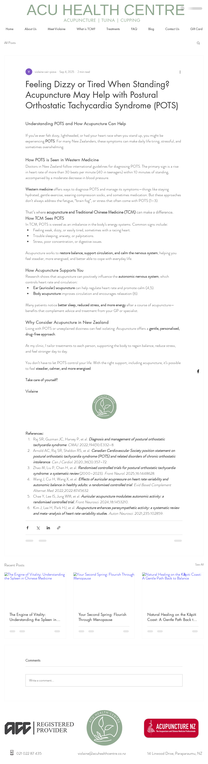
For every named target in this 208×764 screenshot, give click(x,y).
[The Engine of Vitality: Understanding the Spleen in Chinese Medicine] (35, 589)
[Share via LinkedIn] (48, 528)
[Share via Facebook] (27, 528)
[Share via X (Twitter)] (38, 528)
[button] (198, 42)
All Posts (10, 42)
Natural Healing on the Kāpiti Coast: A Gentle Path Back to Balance (171, 617)
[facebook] (198, 371)
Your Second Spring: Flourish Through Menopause (102, 617)
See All (199, 564)
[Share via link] (59, 528)
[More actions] (180, 71)
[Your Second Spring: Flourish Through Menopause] (104, 589)
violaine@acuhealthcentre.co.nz (102, 753)
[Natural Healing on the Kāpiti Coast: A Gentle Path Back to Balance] (173, 589)
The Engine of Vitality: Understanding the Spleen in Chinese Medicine (33, 617)
